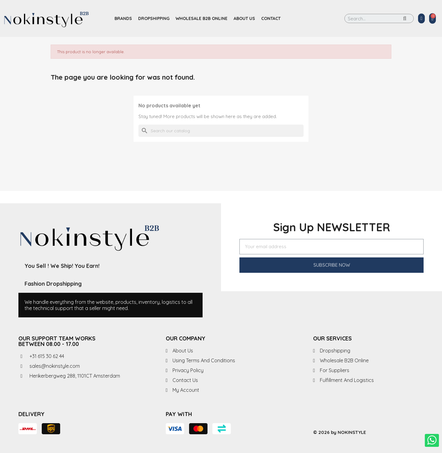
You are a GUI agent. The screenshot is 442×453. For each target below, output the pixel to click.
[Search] (221, 131)
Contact (271, 18)
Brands (123, 18)
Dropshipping (153, 18)
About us (244, 18)
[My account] (421, 18)
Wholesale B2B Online (201, 18)
